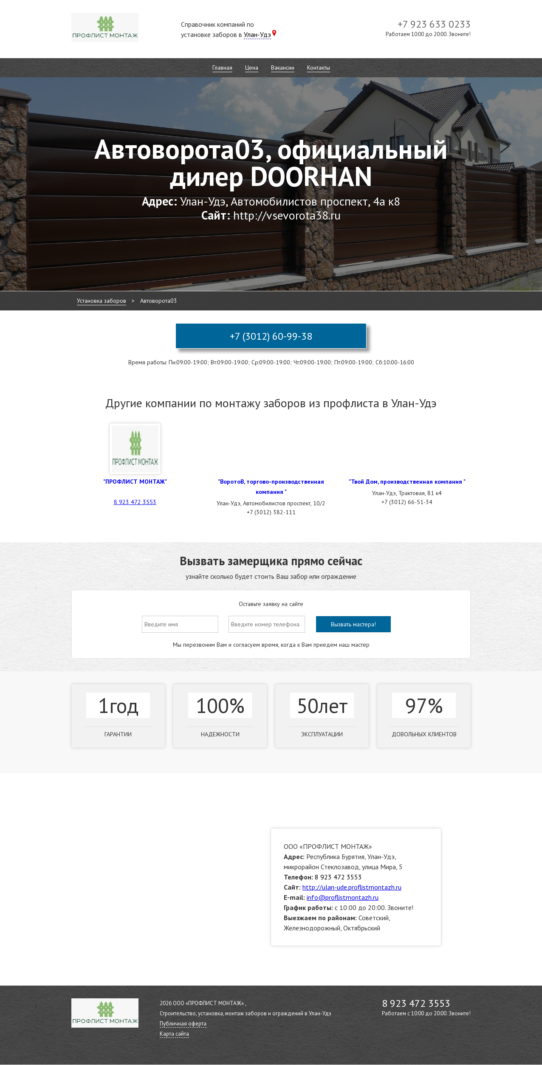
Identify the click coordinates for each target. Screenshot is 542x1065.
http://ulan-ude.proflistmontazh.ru (351, 887)
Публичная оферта (183, 1023)
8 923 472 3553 (135, 502)
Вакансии (282, 67)
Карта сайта (174, 1033)
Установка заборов (101, 300)
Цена (251, 67)
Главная (222, 67)
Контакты (318, 67)
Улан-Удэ (257, 34)
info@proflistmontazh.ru (342, 897)
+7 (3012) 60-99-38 (271, 336)
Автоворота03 (158, 300)
